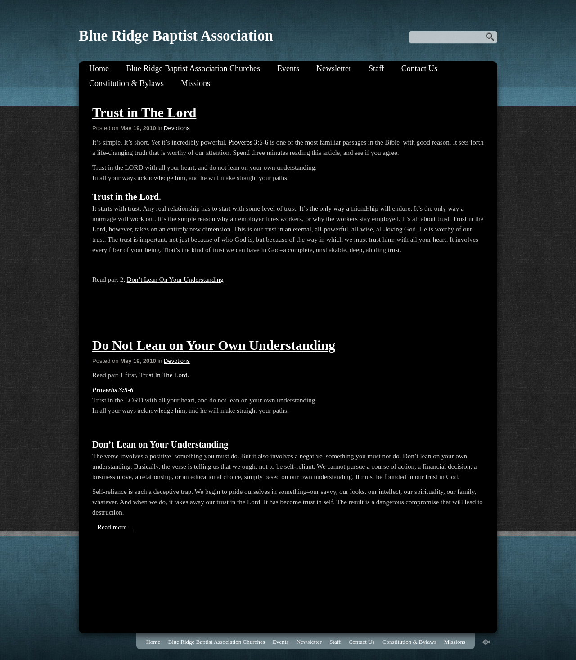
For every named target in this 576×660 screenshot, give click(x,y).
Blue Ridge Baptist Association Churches (193, 68)
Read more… (115, 527)
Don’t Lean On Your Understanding (175, 279)
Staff (376, 68)
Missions (195, 83)
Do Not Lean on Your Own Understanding (213, 345)
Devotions (177, 128)
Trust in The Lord (144, 112)
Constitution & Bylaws (126, 83)
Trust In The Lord (163, 375)
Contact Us (419, 68)
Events (288, 68)
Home (99, 68)
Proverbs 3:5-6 (248, 142)
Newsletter (333, 68)
